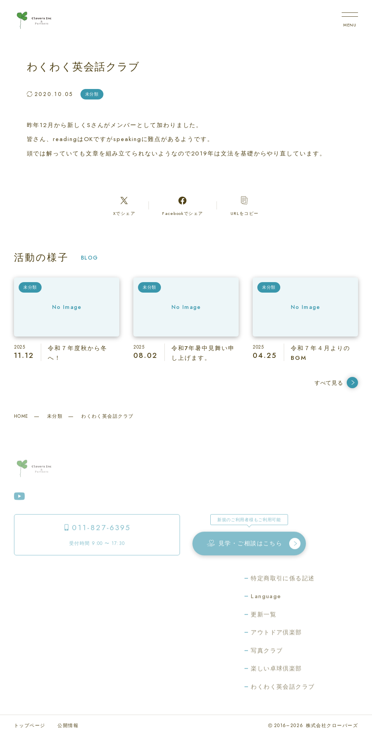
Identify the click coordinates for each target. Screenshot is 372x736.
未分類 (55, 416)
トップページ (29, 725)
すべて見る (336, 382)
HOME (21, 416)
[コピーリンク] (244, 205)
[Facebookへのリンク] (183, 205)
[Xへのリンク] (124, 205)
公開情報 (68, 725)
